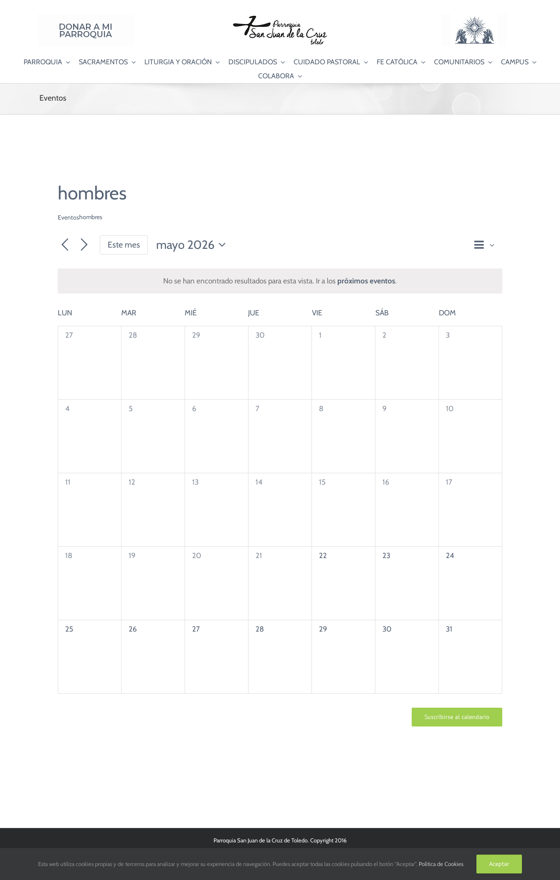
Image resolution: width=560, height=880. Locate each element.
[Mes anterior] (65, 245)
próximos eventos (366, 280)
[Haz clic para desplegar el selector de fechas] (193, 245)
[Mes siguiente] (84, 245)
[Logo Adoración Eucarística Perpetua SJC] (474, 17)
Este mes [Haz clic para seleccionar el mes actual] (124, 245)
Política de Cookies (441, 863)
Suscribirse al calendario (457, 717)
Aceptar (499, 864)
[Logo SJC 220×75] (280, 17)
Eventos (68, 217)
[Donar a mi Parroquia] (86, 17)
